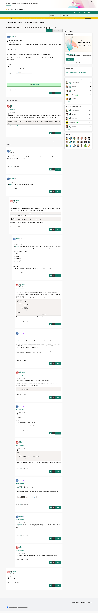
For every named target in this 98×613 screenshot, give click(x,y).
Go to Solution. (35, 84)
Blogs (51, 9)
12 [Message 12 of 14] (20, 560)
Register (75, 12)
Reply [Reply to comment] (58, 133)
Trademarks (89, 604)
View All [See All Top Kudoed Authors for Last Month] (68, 129)
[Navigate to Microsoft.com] (9, 9)
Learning (55, 9)
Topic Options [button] (57, 30)
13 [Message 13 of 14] (20, 536)
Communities (44, 9)
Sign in (80, 12)
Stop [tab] (80, 62)
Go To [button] (89, 12)
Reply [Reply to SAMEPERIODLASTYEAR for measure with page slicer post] (58, 93)
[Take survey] (70, 59)
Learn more (8, 5)
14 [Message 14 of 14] (11, 166)
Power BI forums (11, 22)
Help (85, 12)
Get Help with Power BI (31, 22)
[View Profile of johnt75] (14, 106)
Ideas (39, 9)
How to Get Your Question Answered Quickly (76, 72)
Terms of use (83, 604)
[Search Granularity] (55, 15)
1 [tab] (76, 62)
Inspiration (33, 9)
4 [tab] (78, 62)
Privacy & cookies (75, 604)
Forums (27, 9)
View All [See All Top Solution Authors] (68, 101)
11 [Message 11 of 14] (20, 506)
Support (61, 9)
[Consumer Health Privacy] (23, 608)
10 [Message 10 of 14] (20, 469)
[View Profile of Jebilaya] (12, 36)
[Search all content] (76, 15)
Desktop (42, 22)
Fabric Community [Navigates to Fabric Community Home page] (20, 9)
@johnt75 (11, 184)
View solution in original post (13, 126)
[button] (49, 30)
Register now (88, 18)
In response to (11, 109)
